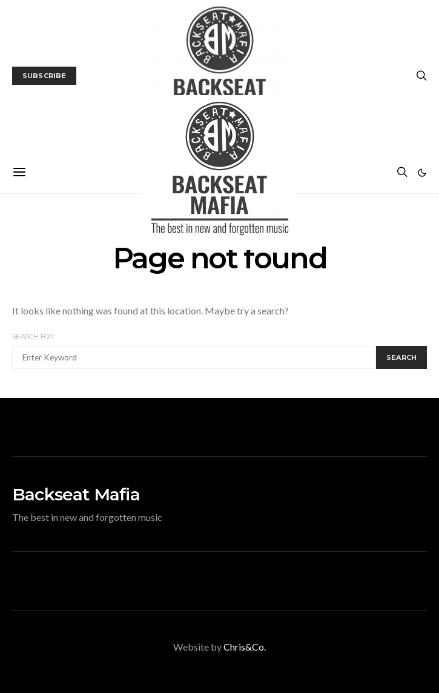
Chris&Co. (244, 646)
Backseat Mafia (76, 494)
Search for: (33, 336)
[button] (422, 172)
